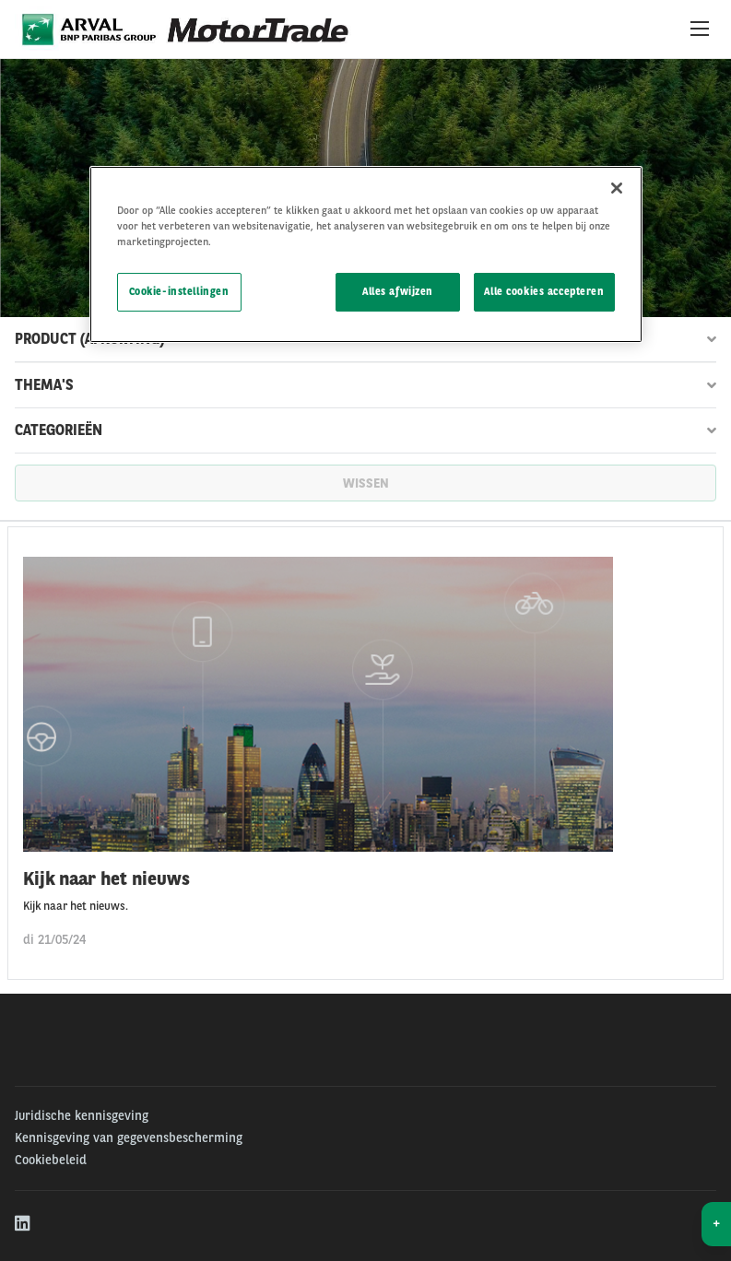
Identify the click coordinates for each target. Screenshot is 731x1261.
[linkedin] (23, 1224)
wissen (366, 483)
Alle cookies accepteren (544, 291)
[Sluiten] (616, 188)
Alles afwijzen (397, 291)
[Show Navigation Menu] (700, 29)
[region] (366, 254)
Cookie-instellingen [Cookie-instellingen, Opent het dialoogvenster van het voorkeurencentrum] (179, 291)
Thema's (365, 385)
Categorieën (365, 430)
